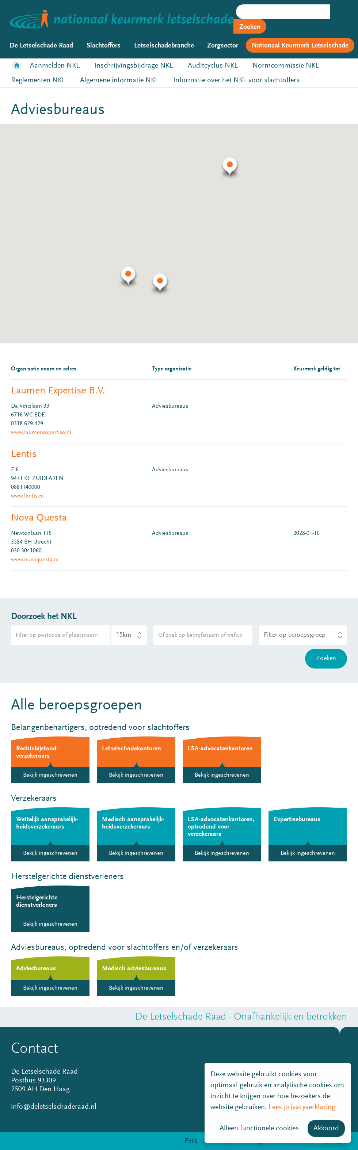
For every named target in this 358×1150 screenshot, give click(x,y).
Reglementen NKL (38, 80)
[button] (160, 285)
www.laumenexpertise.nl (41, 432)
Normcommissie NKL (285, 65)
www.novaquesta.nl (35, 560)
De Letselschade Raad (41, 45)
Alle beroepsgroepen (76, 705)
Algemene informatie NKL (119, 80)
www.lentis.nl (27, 496)
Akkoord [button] (326, 1128)
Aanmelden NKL (55, 65)
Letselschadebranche (164, 45)
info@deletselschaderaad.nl (53, 1107)
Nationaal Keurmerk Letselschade (300, 45)
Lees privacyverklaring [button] (301, 1107)
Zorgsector (222, 45)
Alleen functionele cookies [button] (259, 1128)
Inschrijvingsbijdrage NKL (133, 65)
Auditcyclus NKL (213, 65)
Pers (191, 1141)
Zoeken (249, 27)
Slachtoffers (104, 45)
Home (17, 65)
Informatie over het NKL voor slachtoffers (236, 80)
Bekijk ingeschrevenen (50, 775)
